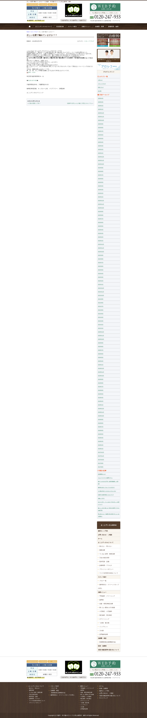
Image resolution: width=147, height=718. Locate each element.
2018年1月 (100, 448)
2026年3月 (100, 102)
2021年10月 (101, 295)
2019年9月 (100, 379)
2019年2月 (100, 401)
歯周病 (101, 600)
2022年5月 (100, 269)
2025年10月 (101, 120)
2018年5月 (100, 434)
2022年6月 (100, 266)
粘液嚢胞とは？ (102, 474)
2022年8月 (100, 259)
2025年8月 (100, 127)
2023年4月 (100, 229)
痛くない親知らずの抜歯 (107, 607)
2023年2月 (100, 237)
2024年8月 (100, 171)
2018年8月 (100, 423)
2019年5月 (100, 394)
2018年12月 (101, 408)
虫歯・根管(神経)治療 (106, 603)
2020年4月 (100, 361)
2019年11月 (101, 372)
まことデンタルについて (105, 542)
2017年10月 (101, 459)
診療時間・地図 (113, 27)
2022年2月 (100, 280)
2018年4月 (100, 437)
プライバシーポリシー (106, 569)
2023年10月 (101, 207)
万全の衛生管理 (104, 557)
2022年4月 (100, 273)
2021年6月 (100, 310)
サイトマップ (103, 698)
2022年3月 (100, 277)
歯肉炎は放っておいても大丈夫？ (106, 487)
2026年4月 (100, 98)
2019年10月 (101, 375)
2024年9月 (100, 167)
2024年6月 (100, 178)
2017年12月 (101, 452)
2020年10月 (101, 339)
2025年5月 (100, 138)
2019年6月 (100, 390)
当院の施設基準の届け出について (108, 650)
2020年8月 (100, 346)
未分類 (99, 91)
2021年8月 (100, 302)
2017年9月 (100, 463)
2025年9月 (100, 124)
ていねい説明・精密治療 (107, 554)
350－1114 (31, 72)
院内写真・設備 (104, 561)
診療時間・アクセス (105, 565)
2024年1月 (100, 197)
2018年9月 (100, 419)
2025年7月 (100, 131)
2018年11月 (101, 412)
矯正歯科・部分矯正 (105, 615)
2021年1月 (100, 328)
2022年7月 (100, 262)
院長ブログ (101, 87)
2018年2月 (100, 445)
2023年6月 (100, 222)
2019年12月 (101, 368)
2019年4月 (100, 397)
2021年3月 (100, 321)
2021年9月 (100, 299)
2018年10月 (101, 415)
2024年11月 (101, 160)
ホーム (31, 27)
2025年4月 (100, 142)
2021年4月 (100, 317)
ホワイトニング (104, 619)
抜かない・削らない (60, 27)
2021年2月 (100, 324)
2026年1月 (100, 109)
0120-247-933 (32, 80)
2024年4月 (100, 186)
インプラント (103, 626)
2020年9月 (100, 342)
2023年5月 (100, 226)
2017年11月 (101, 456)
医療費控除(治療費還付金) (107, 642)
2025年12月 (101, 113)
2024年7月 (100, 175)
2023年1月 (100, 240)
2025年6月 (100, 134)
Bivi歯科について (44, 27)
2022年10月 (101, 251)
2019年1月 (100, 405)
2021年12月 (101, 288)
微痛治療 (102, 550)
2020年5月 (100, 357)
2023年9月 (100, 211)
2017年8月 (100, 467)
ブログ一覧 (102, 580)
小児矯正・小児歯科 (105, 611)
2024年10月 (101, 164)
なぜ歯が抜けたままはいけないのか (107, 491)
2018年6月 (100, 430)
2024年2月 (100, 193)
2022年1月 (100, 284)
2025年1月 (100, 153)
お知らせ (100, 80)
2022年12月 (101, 244)
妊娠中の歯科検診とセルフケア (106, 494)
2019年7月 (100, 386)
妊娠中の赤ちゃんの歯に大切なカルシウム (79, 103)
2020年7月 (100, 350)
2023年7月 (100, 218)
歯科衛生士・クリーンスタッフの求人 (108, 586)
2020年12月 (101, 332)
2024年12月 (101, 156)
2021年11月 (101, 291)
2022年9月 (100, 255)
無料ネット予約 (103, 531)
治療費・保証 (99, 27)
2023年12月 (101, 200)
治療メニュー (86, 27)
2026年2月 (100, 105)
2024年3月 (100, 189)
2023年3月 (100, 233)
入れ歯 (101, 630)
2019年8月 (100, 383)
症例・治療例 (102, 646)
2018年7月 (100, 426)
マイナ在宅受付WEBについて (108, 573)
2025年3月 (100, 145)
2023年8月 (100, 215)
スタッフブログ (89, 41)
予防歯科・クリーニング (107, 596)
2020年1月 (100, 364)
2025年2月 (100, 149)
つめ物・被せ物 (104, 623)
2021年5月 (100, 313)
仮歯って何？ (101, 498)
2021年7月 (100, 306)
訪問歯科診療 (103, 634)
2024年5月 (100, 182)
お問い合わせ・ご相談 (105, 535)
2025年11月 (101, 116)
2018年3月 (100, 441)
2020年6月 (100, 353)
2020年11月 (101, 335)
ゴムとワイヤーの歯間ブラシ (105, 477)
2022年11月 (101, 248)
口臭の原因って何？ (34, 103)
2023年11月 (101, 204)
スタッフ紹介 (73, 27)
